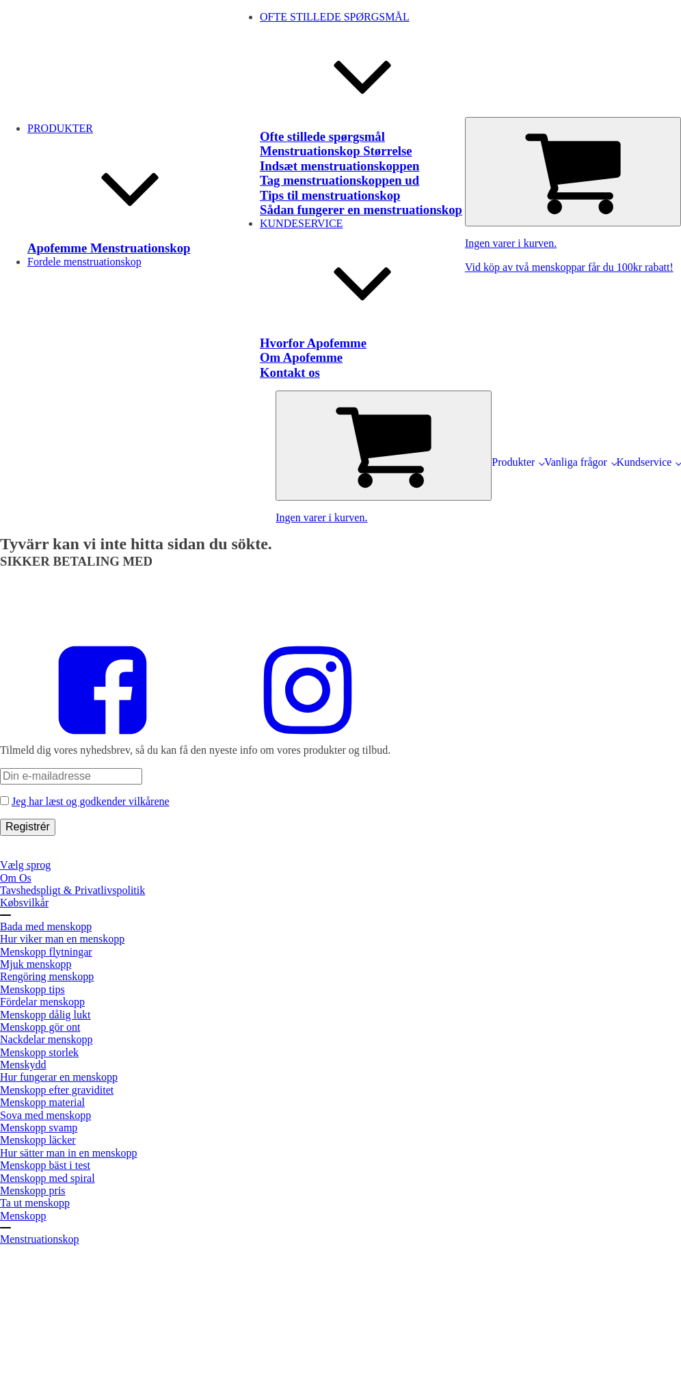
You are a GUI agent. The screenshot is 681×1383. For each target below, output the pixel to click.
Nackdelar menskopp (46, 1039)
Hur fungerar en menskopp (59, 1077)
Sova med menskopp (45, 1115)
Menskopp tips (32, 989)
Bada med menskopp (46, 926)
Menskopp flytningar (46, 952)
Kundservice (644, 462)
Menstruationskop (39, 1239)
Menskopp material (42, 1102)
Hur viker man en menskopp (62, 939)
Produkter (513, 462)
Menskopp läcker (38, 1140)
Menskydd (23, 1064)
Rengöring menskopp (47, 976)
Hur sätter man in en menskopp (68, 1153)
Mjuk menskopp (35, 964)
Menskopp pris (33, 1190)
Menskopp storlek (39, 1052)
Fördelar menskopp (42, 1001)
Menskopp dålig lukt (45, 1014)
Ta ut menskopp (35, 1203)
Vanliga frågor (575, 462)
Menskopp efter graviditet (56, 1090)
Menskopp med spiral (47, 1178)
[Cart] (573, 171)
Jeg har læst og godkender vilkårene (91, 801)
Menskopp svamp (38, 1127)
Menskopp (23, 1216)
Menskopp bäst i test (45, 1165)
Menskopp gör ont (40, 1027)
